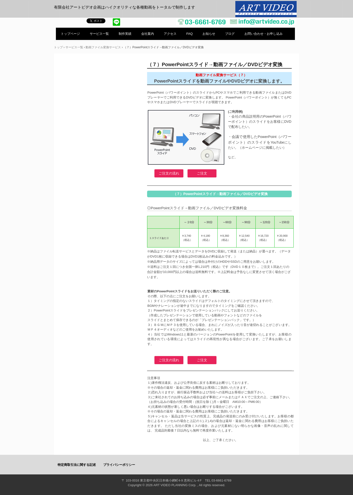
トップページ (70, 34)
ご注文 (202, 173)
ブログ (230, 34)
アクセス (170, 34)
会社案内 (147, 34)
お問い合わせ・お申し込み (263, 34)
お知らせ (208, 34)
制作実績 (125, 34)
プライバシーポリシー (119, 465)
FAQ (189, 34)
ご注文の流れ (169, 173)
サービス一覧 (99, 34)
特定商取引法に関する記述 (77, 465)
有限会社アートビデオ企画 (266, 9)
